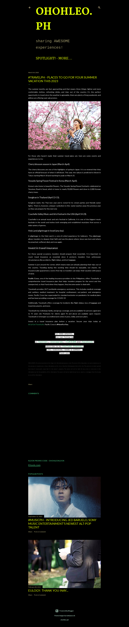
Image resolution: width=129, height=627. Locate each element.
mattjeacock (70, 616)
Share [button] (30, 384)
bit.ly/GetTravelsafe (36, 324)
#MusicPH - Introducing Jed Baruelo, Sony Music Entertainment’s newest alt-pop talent (62, 523)
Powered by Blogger (64, 610)
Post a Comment (40, 532)
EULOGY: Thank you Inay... (48, 590)
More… (65, 58)
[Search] (99, 7)
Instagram (56, 342)
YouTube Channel (72, 346)
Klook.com (34, 465)
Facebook (87, 342)
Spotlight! (46, 58)
